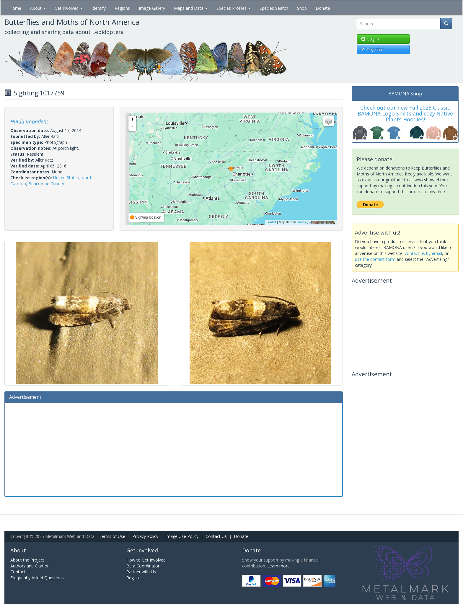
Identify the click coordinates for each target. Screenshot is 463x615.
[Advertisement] (173, 449)
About (38, 8)
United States (66, 177)
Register (134, 577)
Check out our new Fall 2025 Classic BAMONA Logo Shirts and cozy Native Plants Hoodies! (405, 113)
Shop (302, 8)
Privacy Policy (145, 536)
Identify (99, 8)
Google (301, 222)
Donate (323, 8)
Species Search (274, 8)
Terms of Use (112, 536)
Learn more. (279, 566)
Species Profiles (233, 8)
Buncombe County (46, 183)
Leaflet (271, 222)
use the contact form (375, 259)
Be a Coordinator (142, 566)
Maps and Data (191, 8)
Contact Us (216, 536)
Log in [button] (370, 39)
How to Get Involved (146, 560)
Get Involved (69, 8)
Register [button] (372, 49)
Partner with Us (141, 572)
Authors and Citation (30, 566)
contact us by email (423, 253)
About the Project (27, 560)
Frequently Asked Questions (37, 577)
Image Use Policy (181, 536)
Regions (122, 8)
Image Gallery (152, 8)
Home (15, 8)
